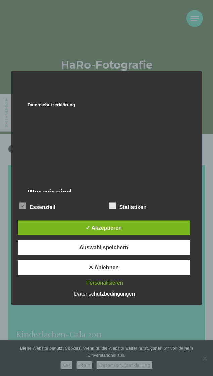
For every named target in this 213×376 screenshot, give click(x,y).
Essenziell (37, 206)
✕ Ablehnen (104, 267)
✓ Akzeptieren (104, 228)
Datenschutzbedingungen (104, 294)
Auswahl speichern (103, 247)
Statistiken (128, 206)
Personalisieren (104, 283)
